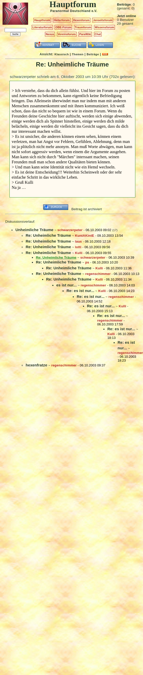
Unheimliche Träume (34, 230)
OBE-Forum (63, 27)
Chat (98, 34)
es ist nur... (66, 285)
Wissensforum (104, 27)
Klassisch (61, 54)
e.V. (94, 11)
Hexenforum (81, 20)
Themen (78, 54)
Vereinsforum (67, 34)
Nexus (50, 34)
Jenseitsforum (102, 20)
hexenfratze (36, 365)
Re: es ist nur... (80, 290)
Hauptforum (42, 20)
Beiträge (93, 54)
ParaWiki (85, 34)
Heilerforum (61, 20)
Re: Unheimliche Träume (48, 235)
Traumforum (83, 27)
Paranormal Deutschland (70, 11)
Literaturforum (42, 27)
